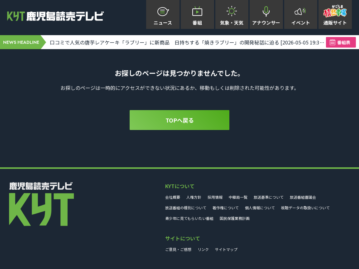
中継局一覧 (238, 197)
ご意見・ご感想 (178, 249)
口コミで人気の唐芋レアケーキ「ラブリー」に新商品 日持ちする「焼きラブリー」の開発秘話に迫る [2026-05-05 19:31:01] (188, 42)
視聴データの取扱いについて (305, 207)
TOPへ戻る (179, 120)
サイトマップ (226, 249)
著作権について (226, 207)
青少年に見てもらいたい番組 (189, 218)
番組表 (343, 42)
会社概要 (172, 197)
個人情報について (260, 207)
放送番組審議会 (303, 197)
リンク (203, 249)
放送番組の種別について (185, 207)
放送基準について (269, 197)
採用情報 (215, 197)
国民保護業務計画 (235, 218)
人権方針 (193, 197)
